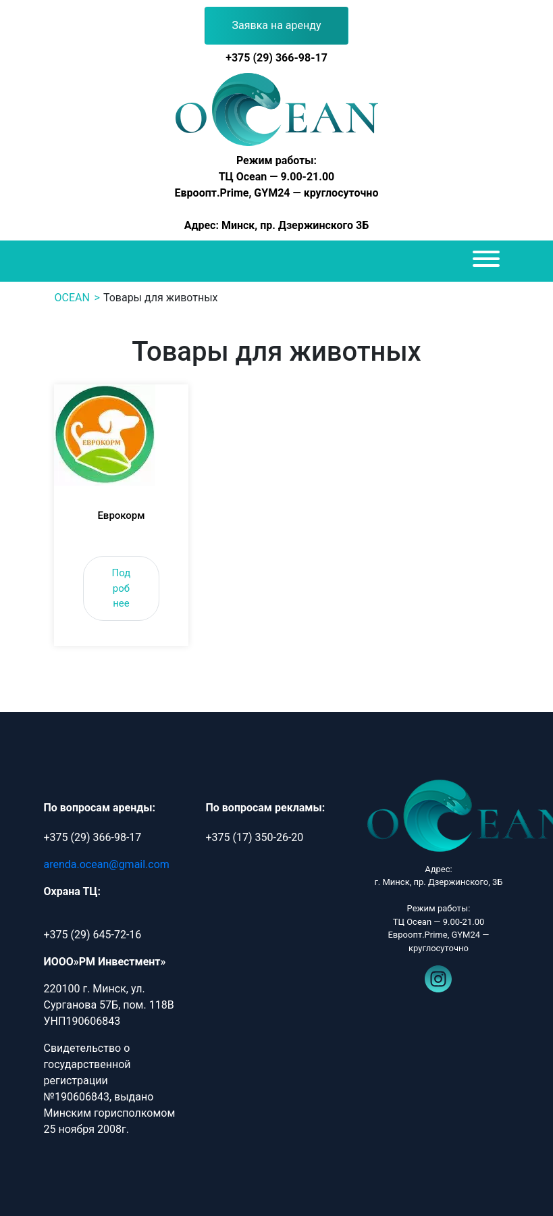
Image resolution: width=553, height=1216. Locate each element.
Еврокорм (120, 515)
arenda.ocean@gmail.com (106, 864)
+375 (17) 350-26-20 (254, 837)
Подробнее (121, 588)
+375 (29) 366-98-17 (276, 57)
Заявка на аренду (276, 25)
